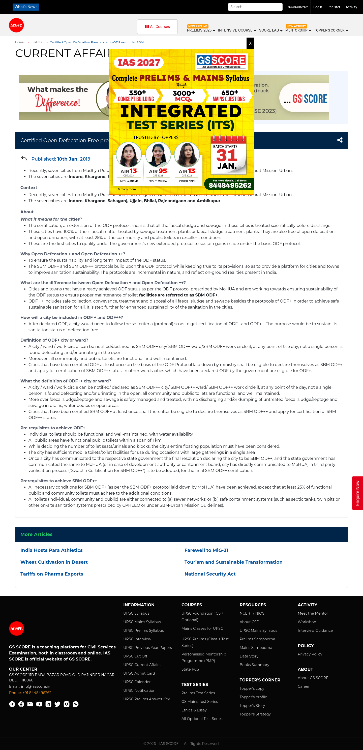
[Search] (255, 7)
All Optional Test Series (202, 718)
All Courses (157, 26)
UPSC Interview (137, 639)
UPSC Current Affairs (141, 665)
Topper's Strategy (255, 714)
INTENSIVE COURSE (237, 30)
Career (304, 686)
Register (333, 7)
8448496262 (298, 7)
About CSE (249, 622)
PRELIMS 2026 (201, 30)
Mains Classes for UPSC (202, 628)
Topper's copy (252, 688)
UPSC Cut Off (135, 656)
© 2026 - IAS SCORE (161, 743)
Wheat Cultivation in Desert (54, 562)
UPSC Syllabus (136, 613)
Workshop (307, 622)
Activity (351, 7)
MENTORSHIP (298, 30)
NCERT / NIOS (252, 613)
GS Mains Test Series (200, 701)
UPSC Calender (137, 682)
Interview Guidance (315, 630)
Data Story (249, 656)
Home (19, 42)
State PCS (190, 669)
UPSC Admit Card (139, 673)
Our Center (23, 669)
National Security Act (210, 574)
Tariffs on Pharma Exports (51, 574)
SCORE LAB (270, 30)
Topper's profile (253, 697)
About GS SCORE (313, 678)
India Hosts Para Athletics (51, 550)
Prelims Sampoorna (257, 639)
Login (317, 7)
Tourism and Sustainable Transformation (234, 562)
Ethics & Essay (194, 710)
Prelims (37, 42)
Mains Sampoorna (256, 647)
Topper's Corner (331, 30)
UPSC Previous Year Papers (147, 647)
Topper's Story (252, 705)
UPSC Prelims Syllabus (143, 630)
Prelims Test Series (198, 693)
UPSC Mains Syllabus (142, 622)
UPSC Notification (139, 690)
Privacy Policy (310, 654)
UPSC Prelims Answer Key (146, 699)
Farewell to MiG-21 (206, 550)
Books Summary (254, 665)
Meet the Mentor (313, 613)
